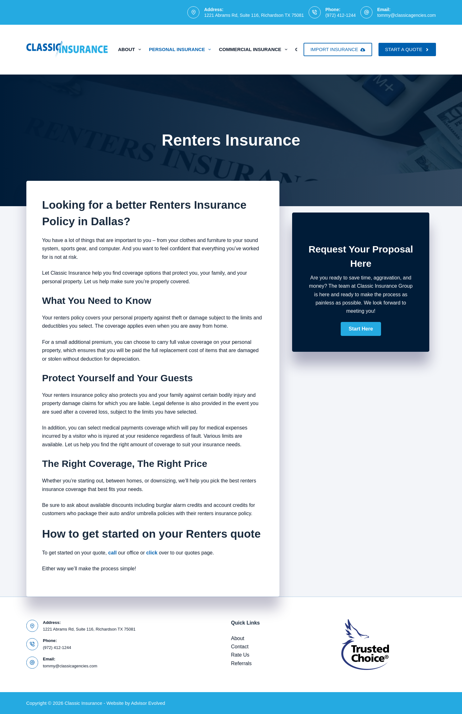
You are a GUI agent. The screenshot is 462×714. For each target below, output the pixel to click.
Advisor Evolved (148, 703)
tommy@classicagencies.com (406, 15)
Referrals (241, 663)
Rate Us (240, 655)
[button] (361, 329)
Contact (240, 646)
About (131, 49)
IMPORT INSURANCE (338, 49)
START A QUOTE (407, 49)
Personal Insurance (181, 49)
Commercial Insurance (254, 49)
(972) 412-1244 (340, 15)
